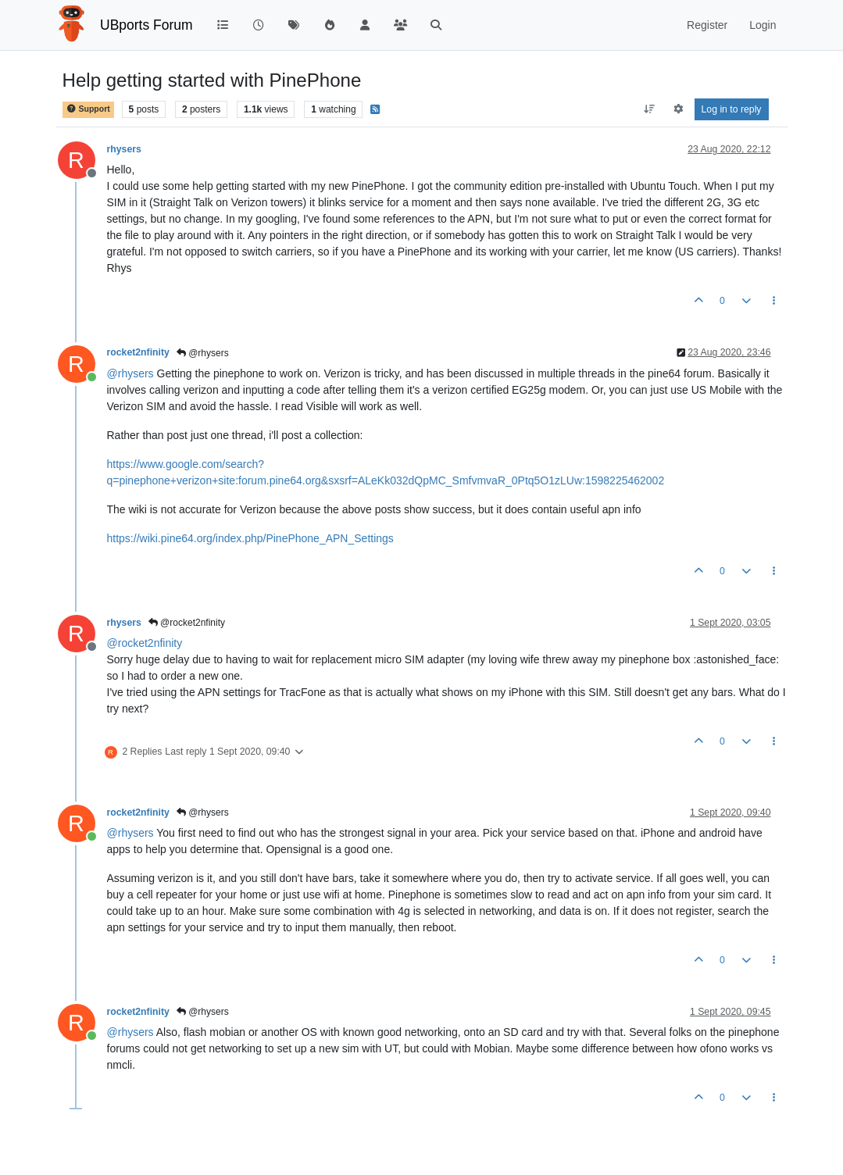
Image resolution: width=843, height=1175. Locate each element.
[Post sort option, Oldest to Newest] (649, 109)
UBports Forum (146, 25)
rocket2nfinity (138, 352)
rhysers (124, 149)
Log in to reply (732, 109)
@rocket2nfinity (186, 622)
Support (88, 109)
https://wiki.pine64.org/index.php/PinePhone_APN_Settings (250, 538)
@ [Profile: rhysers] (130, 373)
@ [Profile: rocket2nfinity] (145, 643)
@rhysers (203, 353)
